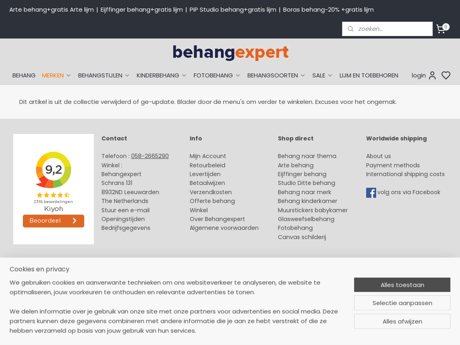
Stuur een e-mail (126, 210)
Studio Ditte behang (306, 183)
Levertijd (201, 174)
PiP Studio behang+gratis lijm (233, 9)
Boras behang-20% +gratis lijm (328, 9)
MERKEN (57, 75)
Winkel (199, 210)
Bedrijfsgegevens (125, 228)
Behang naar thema (307, 156)
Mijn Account (208, 156)
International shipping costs (405, 174)
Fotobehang (295, 228)
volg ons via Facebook (409, 192)
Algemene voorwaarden (224, 228)
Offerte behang (212, 201)
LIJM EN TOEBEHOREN (369, 75)
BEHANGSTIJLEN (104, 75)
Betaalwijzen (207, 183)
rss (305, 273)
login (424, 75)
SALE (322, 75)
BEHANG (24, 75)
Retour (199, 165)
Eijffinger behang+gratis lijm (142, 9)
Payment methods (393, 165)
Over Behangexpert (217, 219)
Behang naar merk (304, 192)
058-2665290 (150, 156)
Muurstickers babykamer (313, 210)
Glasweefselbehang (306, 219)
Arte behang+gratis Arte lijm (51, 9)
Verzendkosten (211, 192)
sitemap (289, 273)
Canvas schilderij (302, 237)
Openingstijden (123, 219)
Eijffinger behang (302, 174)
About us (378, 156)
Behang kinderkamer (307, 201)
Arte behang (296, 165)
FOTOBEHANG (217, 75)
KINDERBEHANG (162, 75)
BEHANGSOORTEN (276, 75)
